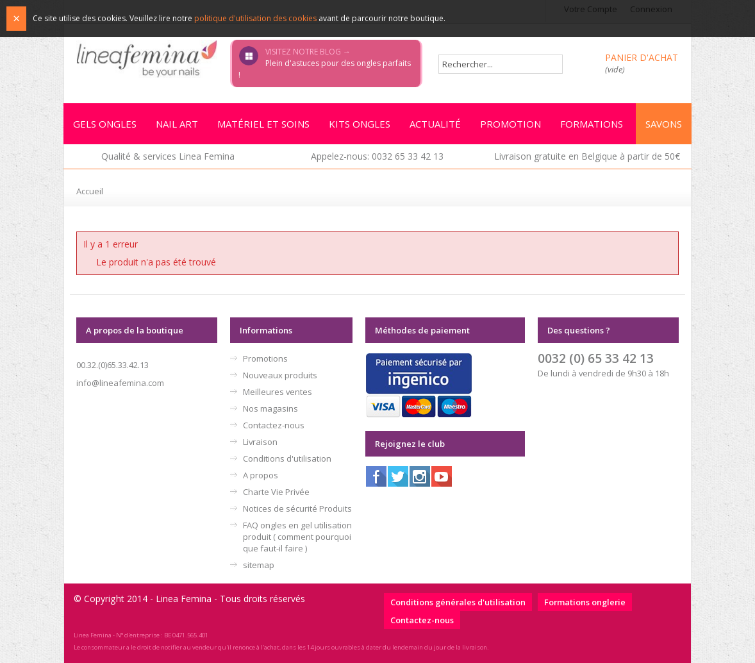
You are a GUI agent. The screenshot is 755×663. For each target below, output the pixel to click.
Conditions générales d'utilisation (458, 602)
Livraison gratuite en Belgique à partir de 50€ (587, 156)
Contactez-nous (273, 425)
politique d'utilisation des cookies (255, 18)
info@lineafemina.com (120, 383)
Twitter (398, 476)
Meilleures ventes (277, 392)
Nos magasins (270, 408)
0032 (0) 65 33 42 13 (596, 358)
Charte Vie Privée (276, 492)
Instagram (420, 476)
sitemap (258, 565)
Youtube (441, 476)
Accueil (89, 191)
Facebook (376, 476)
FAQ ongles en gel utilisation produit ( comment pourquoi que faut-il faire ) (297, 536)
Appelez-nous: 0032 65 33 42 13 (377, 156)
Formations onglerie (585, 602)
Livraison (260, 442)
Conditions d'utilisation (287, 458)
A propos (260, 475)
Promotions (265, 358)
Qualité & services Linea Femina (168, 156)
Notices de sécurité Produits (297, 508)
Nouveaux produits (280, 375)
